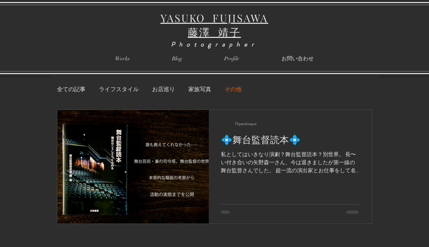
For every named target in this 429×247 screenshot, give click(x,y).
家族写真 (199, 89)
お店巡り (163, 89)
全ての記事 (71, 89)
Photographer (214, 44)
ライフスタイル (119, 89)
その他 (233, 89)
